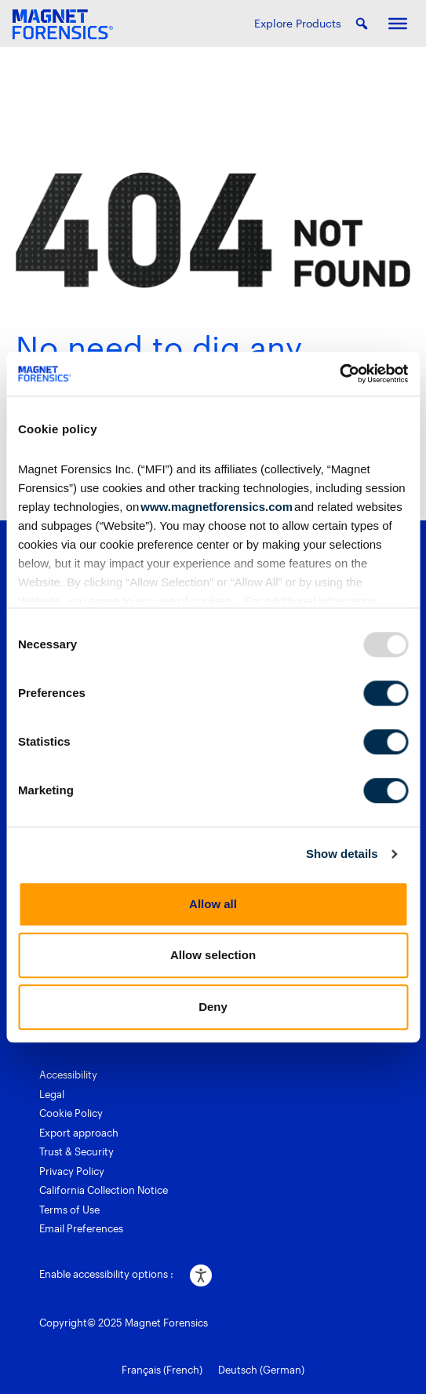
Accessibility (68, 1074)
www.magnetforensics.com (216, 506)
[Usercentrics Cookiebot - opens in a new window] (339, 373)
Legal (51, 1094)
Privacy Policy (71, 1171)
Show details (342, 853)
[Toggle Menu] (397, 23)
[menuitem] (162, 1370)
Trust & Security (76, 1151)
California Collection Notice (103, 1190)
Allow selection (213, 955)
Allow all (213, 903)
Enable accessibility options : (106, 1274)
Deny (213, 1006)
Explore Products (297, 23)
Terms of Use (69, 1209)
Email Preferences (81, 1228)
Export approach (78, 1132)
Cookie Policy (71, 1113)
